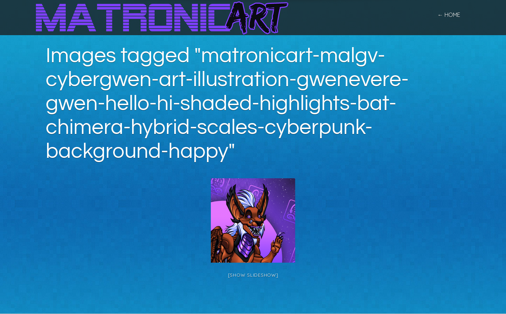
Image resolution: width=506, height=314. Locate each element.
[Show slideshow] (253, 275)
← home (448, 14)
